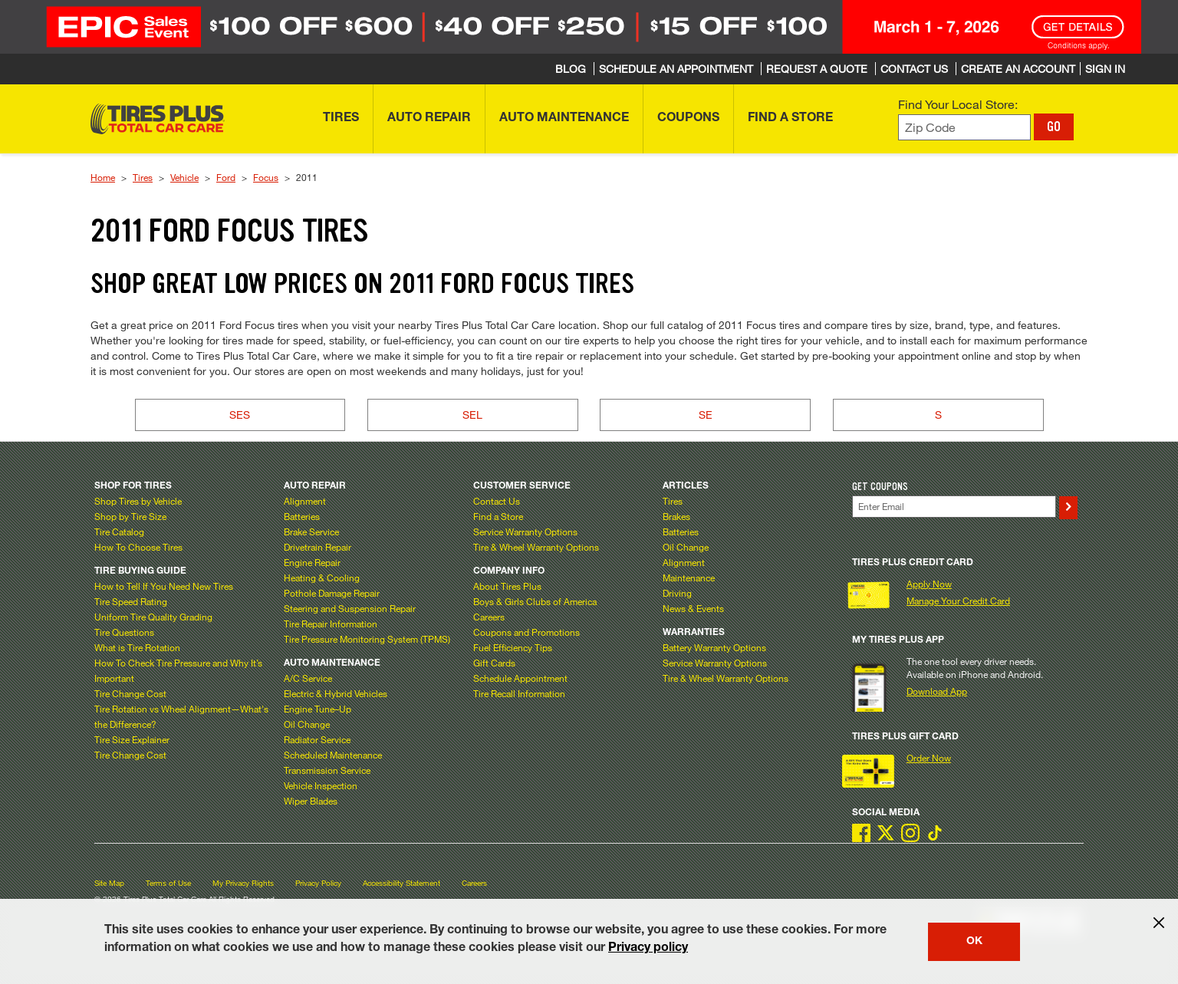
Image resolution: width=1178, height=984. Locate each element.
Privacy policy (648, 949)
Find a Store (498, 516)
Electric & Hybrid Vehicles (335, 693)
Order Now (929, 758)
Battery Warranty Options (714, 647)
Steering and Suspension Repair (350, 608)
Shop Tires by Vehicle (138, 501)
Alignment (305, 501)
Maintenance (689, 577)
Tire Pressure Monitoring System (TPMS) (367, 639)
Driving (677, 593)
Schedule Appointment (520, 678)
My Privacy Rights (243, 883)
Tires (143, 177)
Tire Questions (124, 632)
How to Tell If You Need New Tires (163, 586)
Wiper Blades (310, 801)
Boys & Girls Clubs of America (535, 601)
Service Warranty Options (525, 531)
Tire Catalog (119, 531)
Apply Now (929, 584)
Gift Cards (494, 663)
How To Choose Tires (138, 547)
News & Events (693, 608)
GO (1054, 126)
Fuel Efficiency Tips (512, 647)
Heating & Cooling (322, 577)
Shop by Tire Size (130, 516)
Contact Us (496, 501)
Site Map (109, 883)
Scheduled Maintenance (333, 755)
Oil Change (307, 724)
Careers (489, 616)
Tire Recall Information (519, 693)
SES (239, 414)
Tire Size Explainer (131, 739)
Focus (265, 177)
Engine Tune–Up (317, 709)
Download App (937, 691)
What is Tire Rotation (137, 647)
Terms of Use (168, 883)
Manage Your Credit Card (958, 600)
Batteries (302, 516)
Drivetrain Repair (317, 547)
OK (974, 941)
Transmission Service (327, 770)
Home (102, 177)
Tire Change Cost (130, 693)
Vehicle (184, 177)
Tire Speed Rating (130, 601)
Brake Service (311, 531)
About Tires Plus (507, 586)
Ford (225, 177)
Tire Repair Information (330, 623)
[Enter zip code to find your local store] (964, 127)
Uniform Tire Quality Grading (153, 616)
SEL (472, 414)
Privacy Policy (318, 883)
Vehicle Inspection (320, 785)
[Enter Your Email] (954, 506)
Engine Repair (312, 562)
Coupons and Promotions (526, 632)
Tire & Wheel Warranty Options (536, 547)
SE (705, 414)
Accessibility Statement (401, 883)
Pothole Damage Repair (332, 593)
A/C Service (308, 678)
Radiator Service (317, 739)
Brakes (676, 516)
